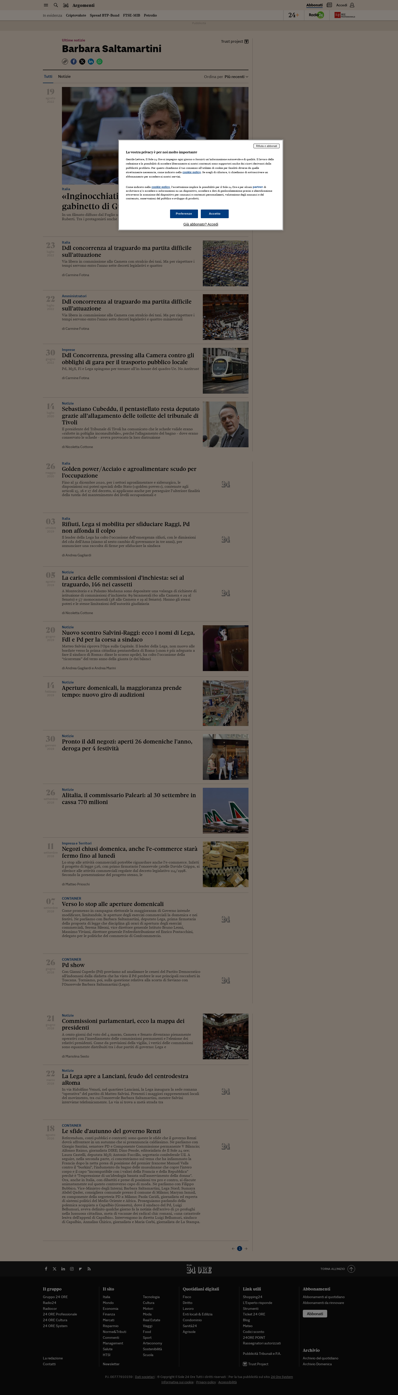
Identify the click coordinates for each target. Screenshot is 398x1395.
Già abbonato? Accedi (201, 224)
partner (258, 186)
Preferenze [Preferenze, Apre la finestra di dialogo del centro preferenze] (184, 213)
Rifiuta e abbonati (266, 145)
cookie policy (192, 172)
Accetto (215, 213)
